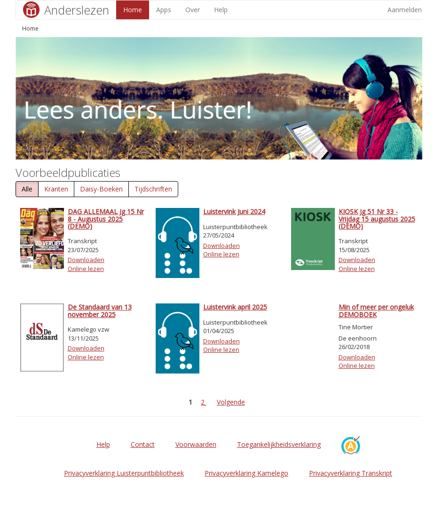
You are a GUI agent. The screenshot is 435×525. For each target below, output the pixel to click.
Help (221, 9)
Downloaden (86, 259)
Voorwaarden (195, 444)
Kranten (56, 188)
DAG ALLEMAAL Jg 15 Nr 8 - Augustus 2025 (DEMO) (106, 219)
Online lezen (86, 268)
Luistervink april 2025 (235, 306)
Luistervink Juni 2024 (234, 211)
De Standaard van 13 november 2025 (100, 310)
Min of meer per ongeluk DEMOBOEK (376, 310)
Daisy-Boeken (101, 188)
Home (132, 9)
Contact (143, 444)
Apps (163, 9)
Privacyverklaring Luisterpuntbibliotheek (124, 473)
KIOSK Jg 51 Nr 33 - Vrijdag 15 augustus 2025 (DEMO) (377, 219)
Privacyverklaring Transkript (350, 473)
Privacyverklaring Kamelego (246, 473)
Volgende (231, 402)
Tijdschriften (153, 188)
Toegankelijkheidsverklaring (279, 444)
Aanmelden (405, 9)
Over (192, 9)
